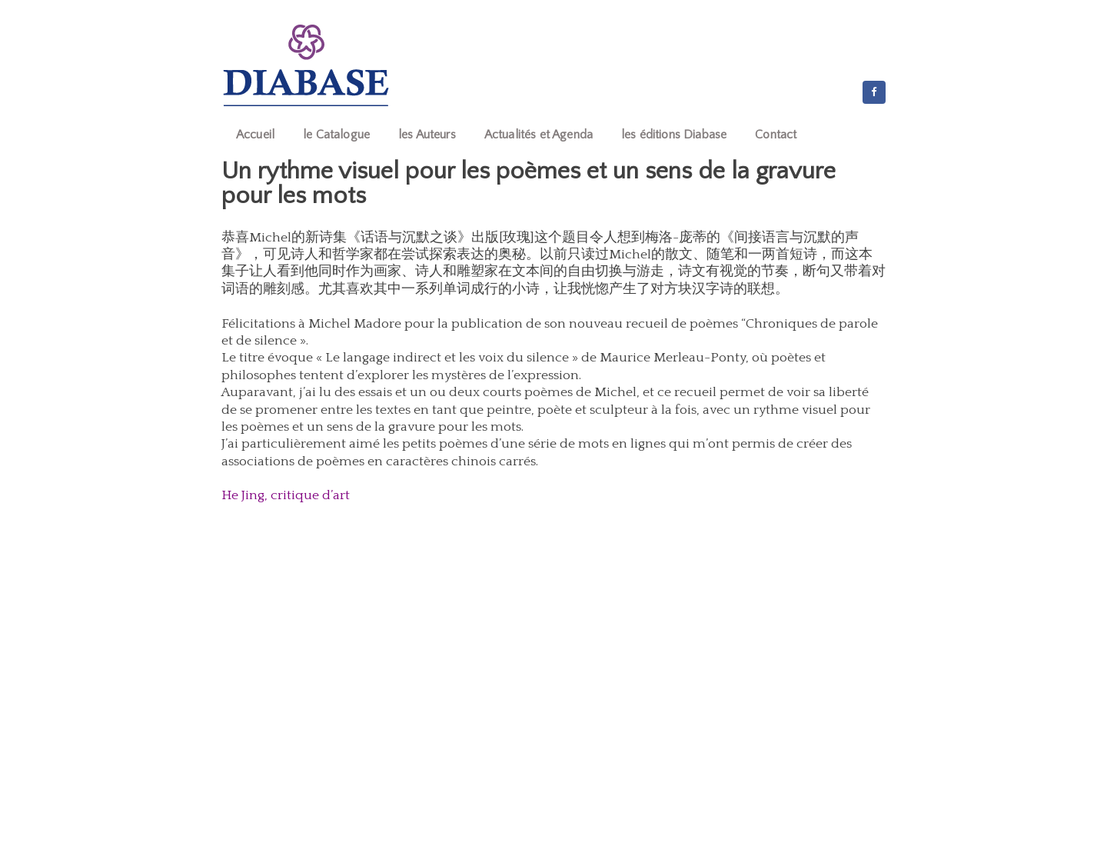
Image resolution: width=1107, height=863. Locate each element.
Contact (775, 135)
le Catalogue (336, 135)
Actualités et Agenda (538, 135)
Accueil (255, 135)
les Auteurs (427, 135)
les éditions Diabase (673, 135)
